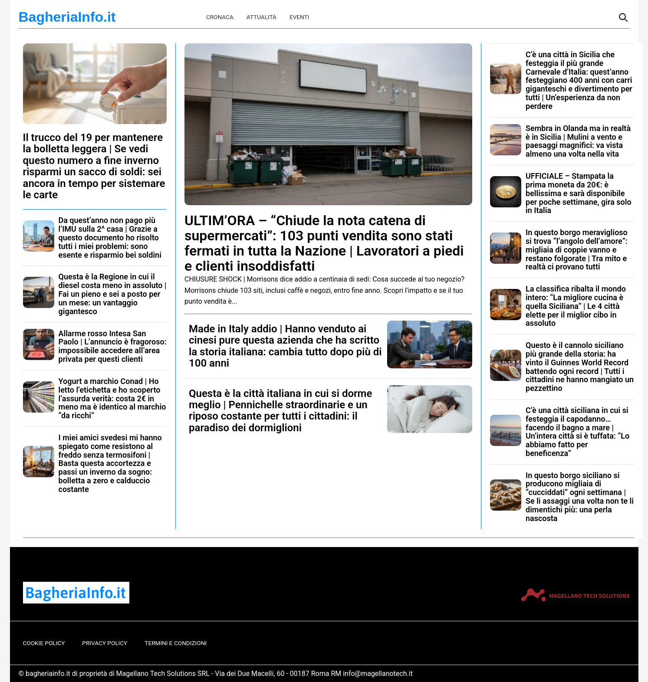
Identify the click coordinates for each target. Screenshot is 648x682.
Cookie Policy (44, 642)
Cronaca (220, 16)
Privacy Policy (104, 642)
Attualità (261, 16)
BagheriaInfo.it (67, 17)
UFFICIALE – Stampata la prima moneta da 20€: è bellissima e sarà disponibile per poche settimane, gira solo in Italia (579, 193)
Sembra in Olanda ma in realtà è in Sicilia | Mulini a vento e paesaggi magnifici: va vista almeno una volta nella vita (578, 141)
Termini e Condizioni (176, 642)
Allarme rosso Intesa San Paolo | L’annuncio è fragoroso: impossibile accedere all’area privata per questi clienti (113, 346)
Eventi (299, 16)
